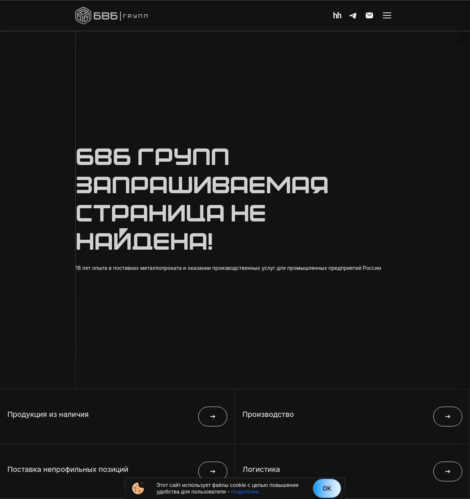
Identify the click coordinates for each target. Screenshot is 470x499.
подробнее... (247, 491)
